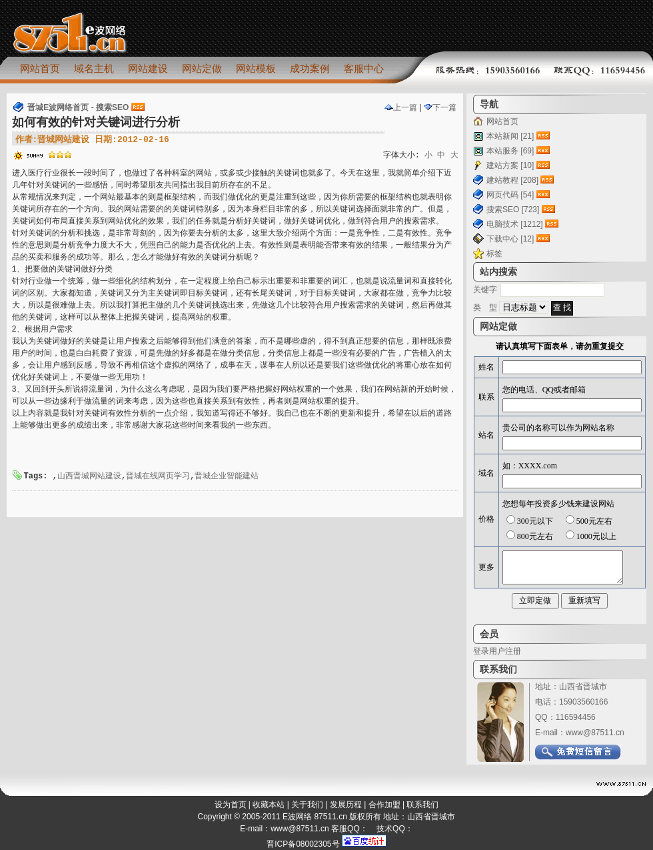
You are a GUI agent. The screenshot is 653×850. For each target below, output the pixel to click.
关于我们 (307, 804)
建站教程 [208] (512, 180)
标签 (494, 253)
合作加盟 (384, 804)
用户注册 (505, 651)
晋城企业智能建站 (227, 476)
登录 (481, 651)
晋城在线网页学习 (158, 476)
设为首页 (231, 804)
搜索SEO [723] (512, 209)
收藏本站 (269, 804)
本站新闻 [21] (510, 136)
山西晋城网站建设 (89, 476)
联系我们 (422, 804)
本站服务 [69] (510, 150)
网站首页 (40, 68)
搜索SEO (112, 107)
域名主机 (94, 68)
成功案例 (310, 68)
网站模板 (256, 68)
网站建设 (148, 68)
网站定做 (202, 68)
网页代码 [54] (510, 194)
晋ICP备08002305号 (303, 844)
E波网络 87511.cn (315, 816)
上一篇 (400, 107)
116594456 (576, 717)
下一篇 (440, 107)
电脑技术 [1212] (514, 224)
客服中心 (364, 68)
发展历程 (346, 804)
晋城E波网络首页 (58, 107)
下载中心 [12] (510, 239)
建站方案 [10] (510, 165)
